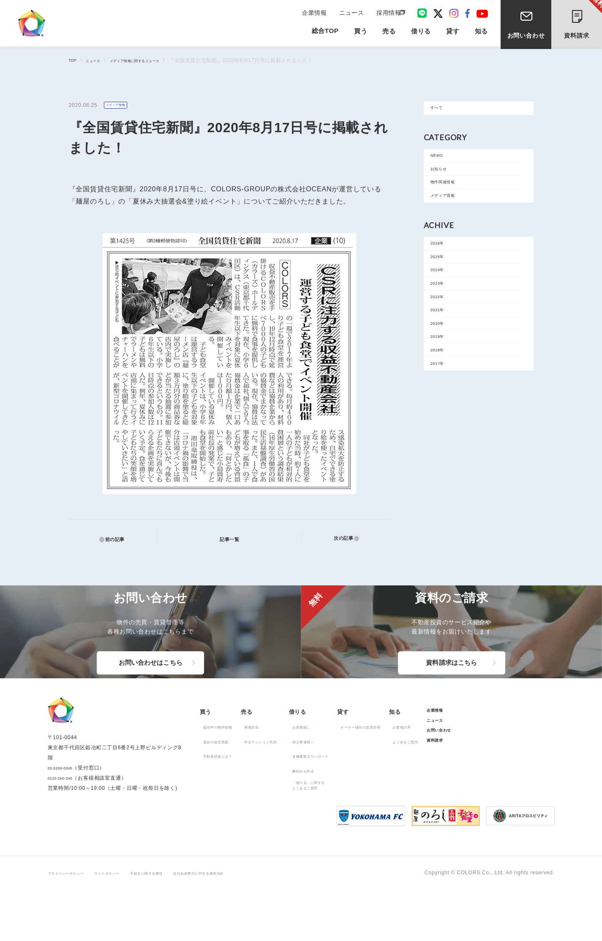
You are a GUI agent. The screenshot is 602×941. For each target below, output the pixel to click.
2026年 (443, 275)
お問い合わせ (526, 37)
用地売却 (272, 769)
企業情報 (317, 14)
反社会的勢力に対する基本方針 (257, 924)
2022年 (443, 351)
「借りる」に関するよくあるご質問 (352, 829)
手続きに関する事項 (185, 924)
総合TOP (325, 34)
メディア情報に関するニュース (157, 60)
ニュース (352, 14)
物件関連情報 (451, 202)
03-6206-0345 (65, 820)
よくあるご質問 (488, 784)
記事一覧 (234, 538)
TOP (74, 60)
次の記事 (338, 539)
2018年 (443, 427)
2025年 (443, 294)
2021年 (443, 370)
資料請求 (583, 20)
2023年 (443, 332)
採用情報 (388, 14)
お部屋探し (341, 769)
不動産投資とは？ (226, 798)
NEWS (442, 164)
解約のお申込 (344, 813)
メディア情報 (120, 105)
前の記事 (120, 539)
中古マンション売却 (286, 784)
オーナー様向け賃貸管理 (425, 769)
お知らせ (445, 183)
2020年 (443, 389)
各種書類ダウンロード (355, 798)
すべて (442, 111)
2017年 (443, 446)
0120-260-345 (65, 830)
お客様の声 (482, 769)
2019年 (443, 408)
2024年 (443, 313)
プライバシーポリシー (75, 924)
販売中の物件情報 (226, 769)
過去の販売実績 (223, 784)
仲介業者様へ (344, 784)
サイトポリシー (131, 924)
